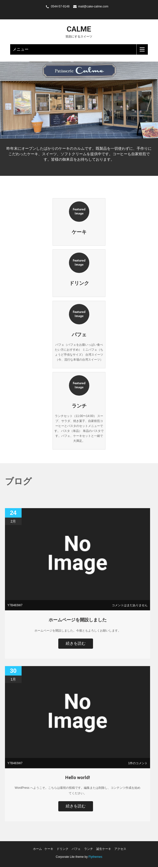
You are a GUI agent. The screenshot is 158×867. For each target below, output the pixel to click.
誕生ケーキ (103, 849)
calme (79, 29)
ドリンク (62, 849)
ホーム (37, 849)
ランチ (88, 849)
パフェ (76, 849)
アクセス (120, 849)
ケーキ (48, 849)
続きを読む (76, 643)
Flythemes (95, 857)
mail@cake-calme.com (93, 6)
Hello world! (77, 777)
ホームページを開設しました (78, 619)
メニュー (21, 49)
